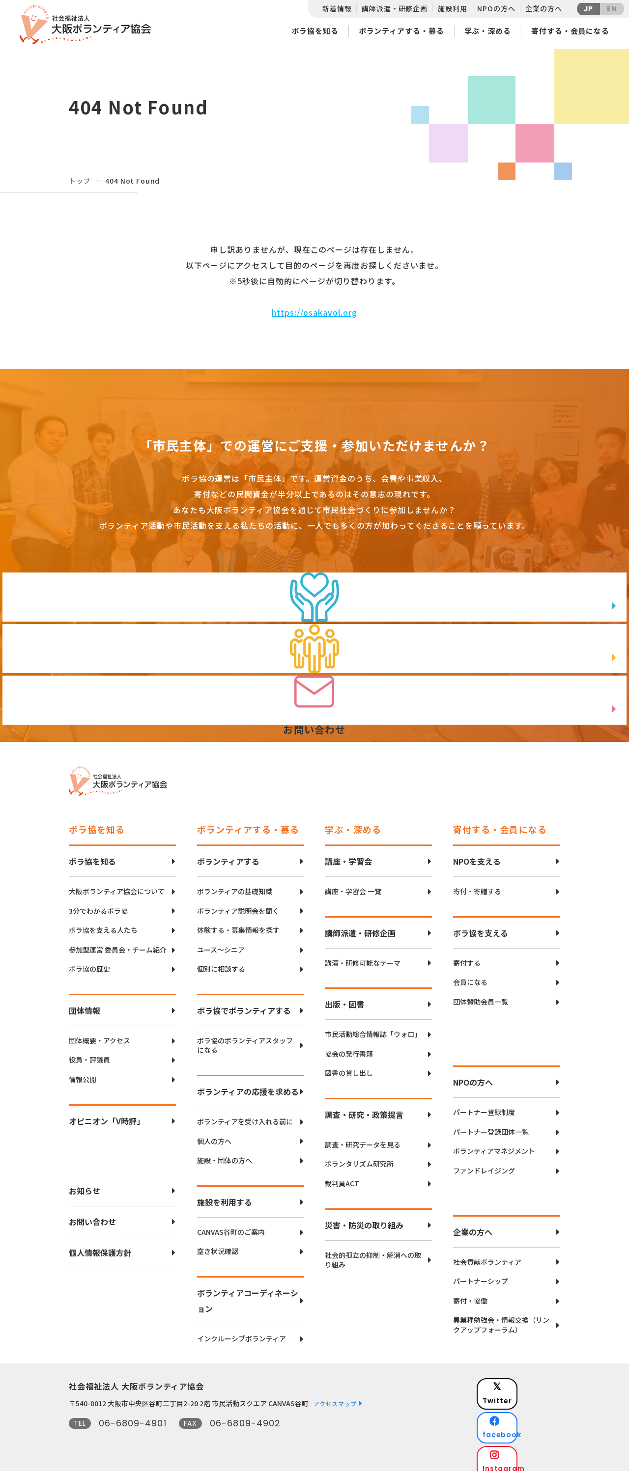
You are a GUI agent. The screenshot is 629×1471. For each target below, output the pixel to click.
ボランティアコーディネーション (247, 1293)
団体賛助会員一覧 (480, 994)
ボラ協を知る (314, 31)
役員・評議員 (89, 1052)
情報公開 (82, 1072)
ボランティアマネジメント (494, 1143)
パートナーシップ (480, 1274)
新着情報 (336, 8)
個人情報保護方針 (100, 1245)
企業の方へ (543, 8)
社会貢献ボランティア (487, 1254)
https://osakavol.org (314, 312)
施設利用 (452, 8)
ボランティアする (228, 854)
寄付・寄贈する (477, 884)
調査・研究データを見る (362, 1137)
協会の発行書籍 (349, 1046)
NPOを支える (477, 854)
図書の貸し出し (349, 1065)
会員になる (470, 975)
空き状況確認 (217, 1244)
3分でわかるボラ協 (98, 903)
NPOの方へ (496, 8)
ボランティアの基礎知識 (234, 884)
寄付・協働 (470, 1293)
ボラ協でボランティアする (244, 1003)
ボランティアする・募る (401, 31)
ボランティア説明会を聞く (238, 903)
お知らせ (84, 1183)
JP (589, 9)
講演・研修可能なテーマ (362, 955)
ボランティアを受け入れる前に (245, 1114)
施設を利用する (224, 1194)
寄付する (467, 955)
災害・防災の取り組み (364, 1218)
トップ (80, 181)
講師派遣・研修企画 (395, 8)
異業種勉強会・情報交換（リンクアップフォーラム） (501, 1317)
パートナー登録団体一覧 (491, 1124)
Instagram (525, 1429)
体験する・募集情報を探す (238, 922)
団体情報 (84, 1003)
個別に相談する (221, 961)
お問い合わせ (92, 1214)
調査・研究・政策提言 (364, 1107)
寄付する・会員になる (570, 31)
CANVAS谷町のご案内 (231, 1224)
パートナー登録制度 (484, 1105)
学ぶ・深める (487, 31)
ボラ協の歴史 (89, 961)
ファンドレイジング (484, 1163)
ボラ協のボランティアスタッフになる (245, 1038)
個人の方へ (214, 1134)
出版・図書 (344, 997)
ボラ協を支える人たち (103, 922)
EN (612, 9)
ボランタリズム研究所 (359, 1156)
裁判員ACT (342, 1176)
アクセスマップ (335, 1396)
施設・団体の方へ (224, 1153)
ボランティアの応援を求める (248, 1084)
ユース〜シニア (221, 942)
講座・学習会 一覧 (353, 884)
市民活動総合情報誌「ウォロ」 (373, 1027)
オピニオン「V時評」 (106, 1113)
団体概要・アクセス (99, 1033)
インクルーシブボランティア (241, 1331)
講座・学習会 (348, 854)
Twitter (525, 1380)
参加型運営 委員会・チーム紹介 (118, 942)
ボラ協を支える (480, 925)
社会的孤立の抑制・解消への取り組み (373, 1252)
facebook (526, 1405)
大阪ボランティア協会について (117, 884)
